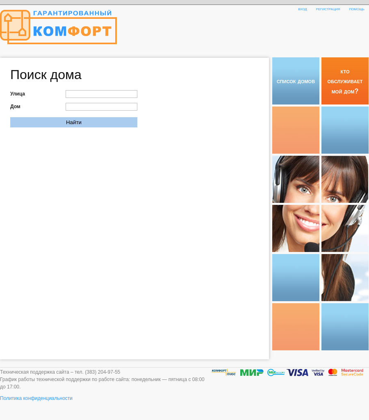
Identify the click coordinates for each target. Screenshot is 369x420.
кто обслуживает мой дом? (345, 81)
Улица (17, 94)
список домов (296, 80)
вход (302, 8)
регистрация (328, 8)
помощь (356, 8)
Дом (15, 106)
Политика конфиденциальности (36, 398)
